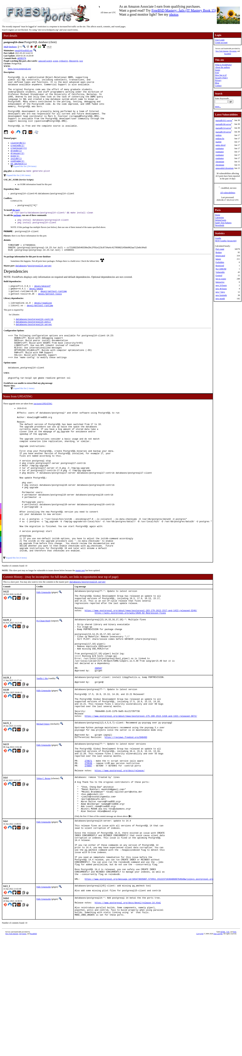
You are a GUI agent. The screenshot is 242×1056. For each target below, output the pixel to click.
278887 (88, 856)
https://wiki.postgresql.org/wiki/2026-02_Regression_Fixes (130, 676)
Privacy (218, 80)
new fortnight (221, 295)
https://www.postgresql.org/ (19, 69)
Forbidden (219, 262)
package (17, 231)
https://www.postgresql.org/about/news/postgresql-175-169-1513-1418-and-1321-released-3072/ (141, 798)
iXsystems (232, 51)
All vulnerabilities (227, 192)
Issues (217, 70)
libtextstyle (73, 61)
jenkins (218, 135)
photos (173, 14)
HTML (222, 1050)
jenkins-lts (219, 138)
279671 (88, 851)
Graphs (218, 238)
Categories (219, 217)
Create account (221, 42)
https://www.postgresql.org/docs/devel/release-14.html (128, 1018)
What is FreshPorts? (223, 65)
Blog (217, 83)
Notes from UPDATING (17, 425)
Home (217, 215)
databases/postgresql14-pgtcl (33, 343)
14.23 (6, 46)
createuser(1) (19, 160)
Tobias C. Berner (43, 871)
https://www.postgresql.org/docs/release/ (120, 862)
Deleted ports (220, 220)
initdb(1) (16, 172)
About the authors (222, 67)
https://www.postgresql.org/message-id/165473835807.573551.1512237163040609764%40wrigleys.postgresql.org (149, 992)
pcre (81, 61)
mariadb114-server (223, 128)
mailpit (218, 142)
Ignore (218, 259)
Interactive (219, 282)
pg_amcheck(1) (19, 178)
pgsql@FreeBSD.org (23, 50)
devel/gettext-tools (50, 314)
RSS (234, 1050)
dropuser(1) (17, 166)
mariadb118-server (223, 132)
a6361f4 (21, 58)
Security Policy (221, 78)
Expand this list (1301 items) (18, 190)
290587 (98, 742)
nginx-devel (220, 145)
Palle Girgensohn (43, 651)
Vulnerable (220, 272)
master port (80, 629)
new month (220, 298)
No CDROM (220, 269)
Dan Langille (217, 1052)
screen (55, 61)
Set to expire (220, 279)
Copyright (199, 1052)
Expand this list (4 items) (16, 616)
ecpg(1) (15, 169)
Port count (219, 249)
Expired (218, 275)
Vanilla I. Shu (42, 754)
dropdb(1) (16, 163)
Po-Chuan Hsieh (43, 684)
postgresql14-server (40, 284)
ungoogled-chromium (224, 168)
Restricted (219, 265)
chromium (219, 161)
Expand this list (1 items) (23, 417)
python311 (63, 61)
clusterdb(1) (18, 154)
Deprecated (220, 255)
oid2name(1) (17, 175)
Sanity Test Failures (223, 223)
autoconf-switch (45, 61)
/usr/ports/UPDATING (42, 432)
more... (218, 106)
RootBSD (227, 54)
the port (15, 226)
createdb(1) (17, 157)
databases (13, 46)
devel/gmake (36, 308)
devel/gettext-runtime (54, 311)
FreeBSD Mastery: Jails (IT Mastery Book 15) (183, 10)
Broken (218, 252)
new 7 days (220, 292)
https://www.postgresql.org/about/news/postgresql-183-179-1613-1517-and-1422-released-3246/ (141, 673)
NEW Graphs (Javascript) (225, 241)
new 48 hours (221, 288)
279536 (88, 854)
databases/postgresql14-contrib (34, 340)
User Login (219, 40)
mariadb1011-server (223, 120)
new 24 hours (221, 285)
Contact (218, 85)
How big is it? (221, 75)
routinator (219, 148)
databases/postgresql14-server (34, 346)
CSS (227, 1050)
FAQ (217, 72)
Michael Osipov (43, 806)
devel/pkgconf (42, 305)
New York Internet (221, 51)
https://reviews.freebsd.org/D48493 (126, 823)
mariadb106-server (223, 124)
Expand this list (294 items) (24, 181)
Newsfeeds (219, 225)
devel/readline (43, 323)
